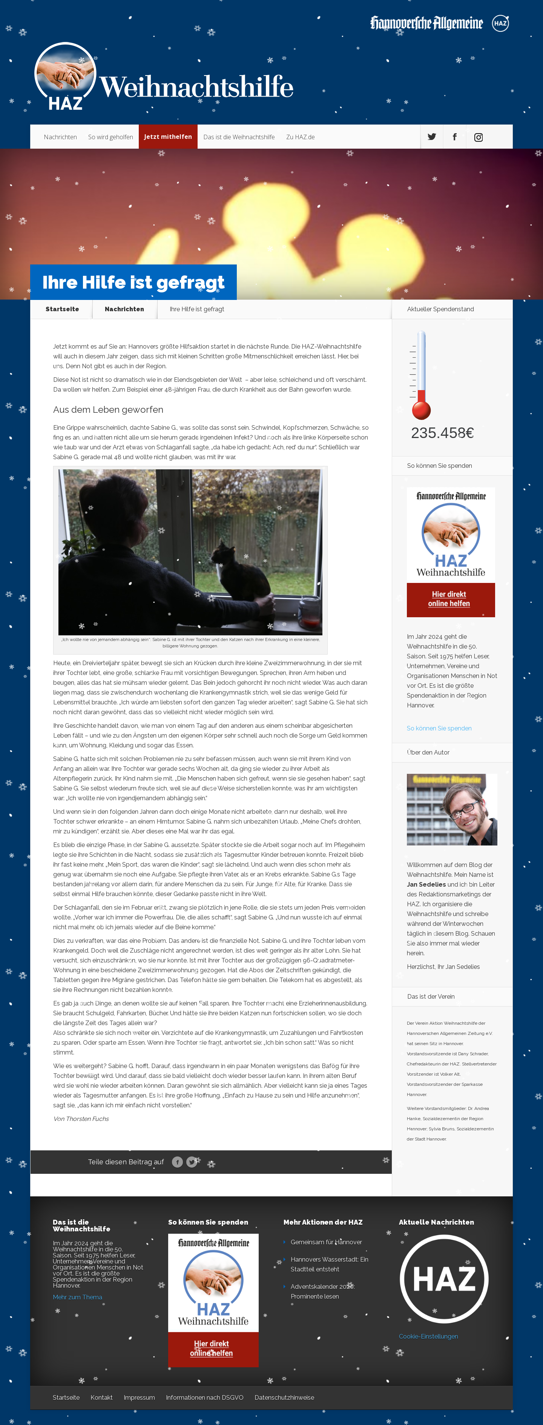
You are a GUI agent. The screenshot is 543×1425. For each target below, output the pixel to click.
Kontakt (101, 1397)
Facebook (177, 1162)
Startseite (62, 309)
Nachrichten (60, 137)
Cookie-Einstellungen (428, 1336)
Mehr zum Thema (77, 1297)
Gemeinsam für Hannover (326, 1242)
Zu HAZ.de (300, 137)
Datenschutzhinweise (284, 1397)
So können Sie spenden (439, 728)
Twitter (192, 1162)
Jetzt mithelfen (168, 136)
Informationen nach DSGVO (205, 1397)
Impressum (139, 1397)
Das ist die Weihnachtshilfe (239, 137)
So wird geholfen (110, 137)
